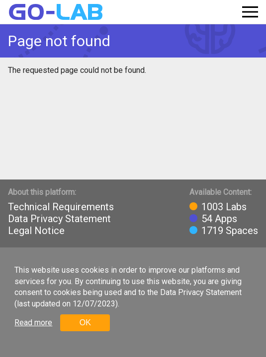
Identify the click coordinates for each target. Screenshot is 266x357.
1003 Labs (224, 207)
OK (85, 322)
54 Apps (219, 219)
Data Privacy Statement (59, 219)
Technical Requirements (61, 207)
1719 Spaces (229, 231)
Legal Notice (36, 231)
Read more (33, 322)
